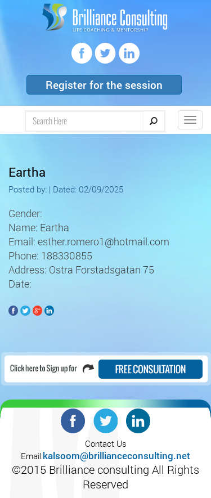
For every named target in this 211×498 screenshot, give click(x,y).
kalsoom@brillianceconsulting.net (116, 455)
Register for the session (104, 85)
